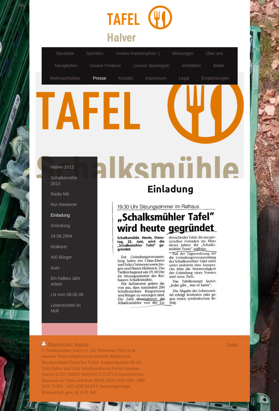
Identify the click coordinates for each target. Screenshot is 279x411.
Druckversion (57, 344)
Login (232, 344)
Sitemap (81, 344)
